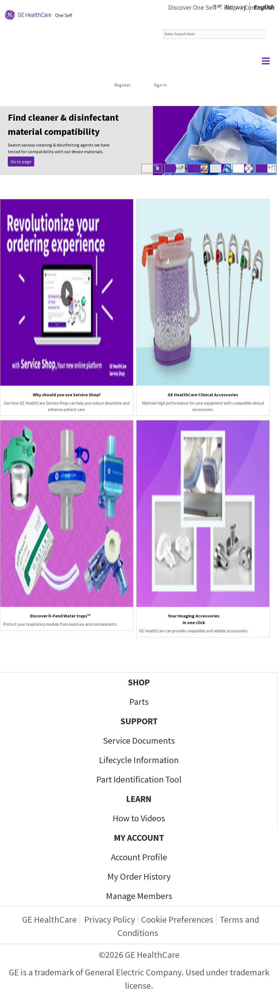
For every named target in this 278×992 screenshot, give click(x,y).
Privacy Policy (109, 919)
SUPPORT (139, 721)
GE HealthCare (49, 919)
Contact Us (259, 7)
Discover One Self (192, 7)
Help (230, 7)
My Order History (139, 876)
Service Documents (139, 740)
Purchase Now (24, 161)
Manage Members (139, 896)
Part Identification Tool (139, 779)
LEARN (139, 798)
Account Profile (139, 857)
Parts (139, 701)
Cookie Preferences (177, 919)
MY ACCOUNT (139, 837)
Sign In (160, 85)
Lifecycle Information (139, 760)
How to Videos (139, 818)
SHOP (139, 682)
